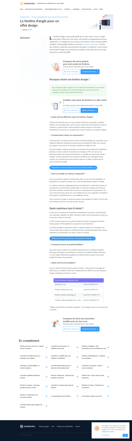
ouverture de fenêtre (90, 44)
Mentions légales (44, 426)
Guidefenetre (25, 17)
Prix (21, 9)
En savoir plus (105, 435)
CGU (52, 426)
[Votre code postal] (73, 71)
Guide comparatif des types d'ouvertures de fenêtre (50, 17)
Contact (77, 426)
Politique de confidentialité (65, 426)
